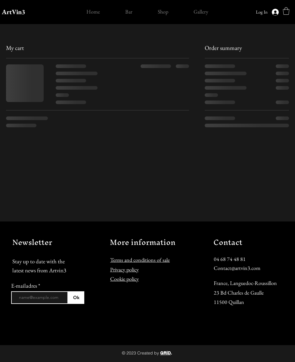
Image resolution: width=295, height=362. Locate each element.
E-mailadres (24, 286)
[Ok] (76, 297)
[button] (286, 11)
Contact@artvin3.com (237, 268)
